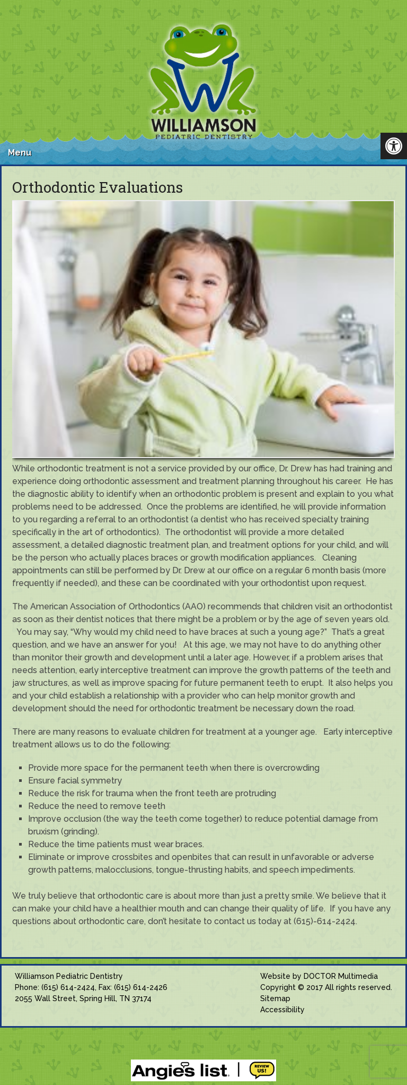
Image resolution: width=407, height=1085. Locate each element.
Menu (19, 153)
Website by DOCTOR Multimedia (319, 976)
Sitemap (275, 998)
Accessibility (282, 1009)
